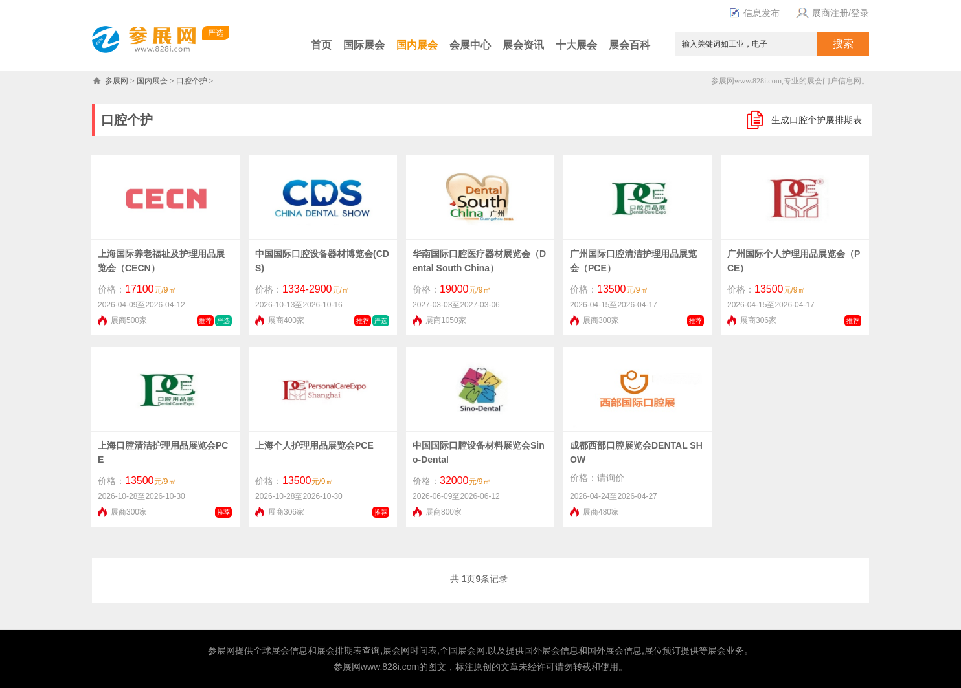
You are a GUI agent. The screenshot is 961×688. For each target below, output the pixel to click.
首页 (321, 44)
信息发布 (761, 13)
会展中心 (470, 44)
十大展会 (576, 44)
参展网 (116, 80)
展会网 (396, 650)
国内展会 (417, 44)
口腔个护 (191, 80)
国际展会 (364, 44)
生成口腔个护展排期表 (816, 120)
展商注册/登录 (831, 13)
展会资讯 (523, 44)
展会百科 (629, 44)
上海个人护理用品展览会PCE (314, 445)
